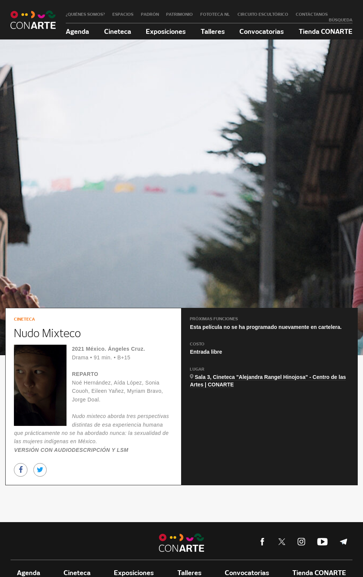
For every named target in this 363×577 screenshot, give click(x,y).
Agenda (77, 31)
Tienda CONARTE (325, 31)
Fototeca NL (215, 14)
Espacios (122, 14)
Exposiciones (166, 31)
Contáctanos (312, 14)
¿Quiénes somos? (85, 14)
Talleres (213, 31)
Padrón (150, 14)
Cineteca (117, 31)
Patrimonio (179, 14)
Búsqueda (340, 20)
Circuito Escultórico (262, 14)
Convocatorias (261, 31)
